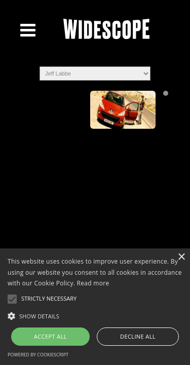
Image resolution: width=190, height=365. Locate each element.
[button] (95, 315)
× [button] (181, 257)
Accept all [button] (50, 336)
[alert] (95, 306)
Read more (93, 283)
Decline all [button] (138, 336)
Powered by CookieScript (38, 354)
